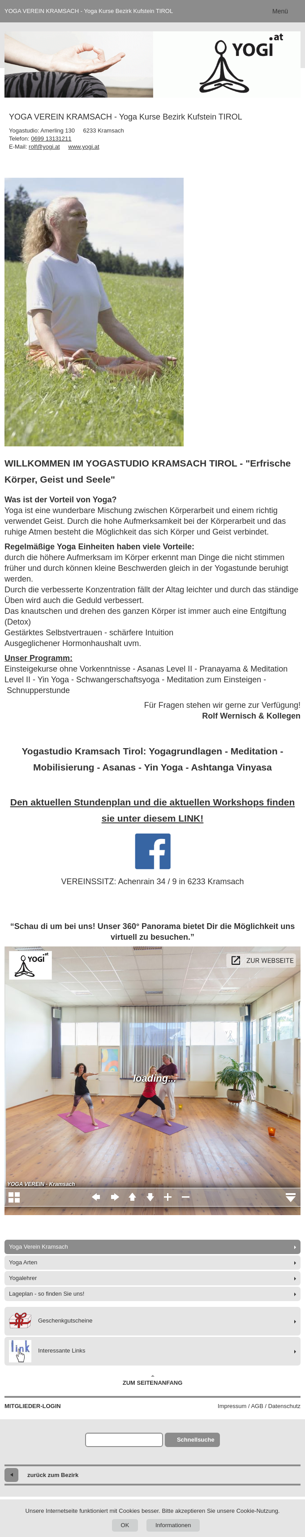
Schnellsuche (196, 1439)
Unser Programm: (38, 658)
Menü (280, 11)
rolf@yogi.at (44, 146)
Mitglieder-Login (32, 1406)
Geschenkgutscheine (50, 1321)
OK (125, 1525)
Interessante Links (47, 1351)
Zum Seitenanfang (153, 1380)
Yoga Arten (23, 1262)
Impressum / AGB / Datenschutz (259, 1406)
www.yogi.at (83, 146)
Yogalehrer (23, 1278)
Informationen (173, 1525)
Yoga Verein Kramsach (38, 1246)
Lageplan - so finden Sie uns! (46, 1293)
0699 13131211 (51, 138)
